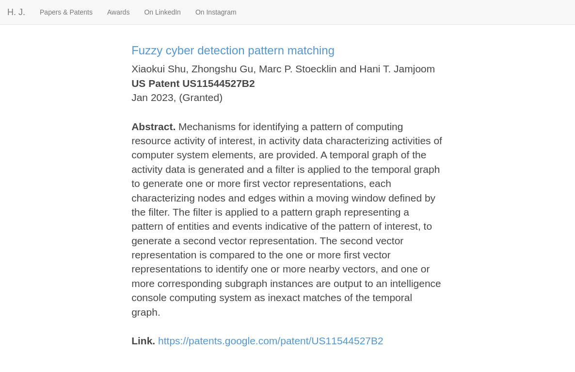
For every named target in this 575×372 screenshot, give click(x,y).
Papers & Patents (66, 12)
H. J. (16, 12)
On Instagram (216, 12)
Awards (118, 12)
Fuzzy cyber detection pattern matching (233, 50)
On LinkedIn (162, 12)
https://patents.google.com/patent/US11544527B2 (270, 340)
